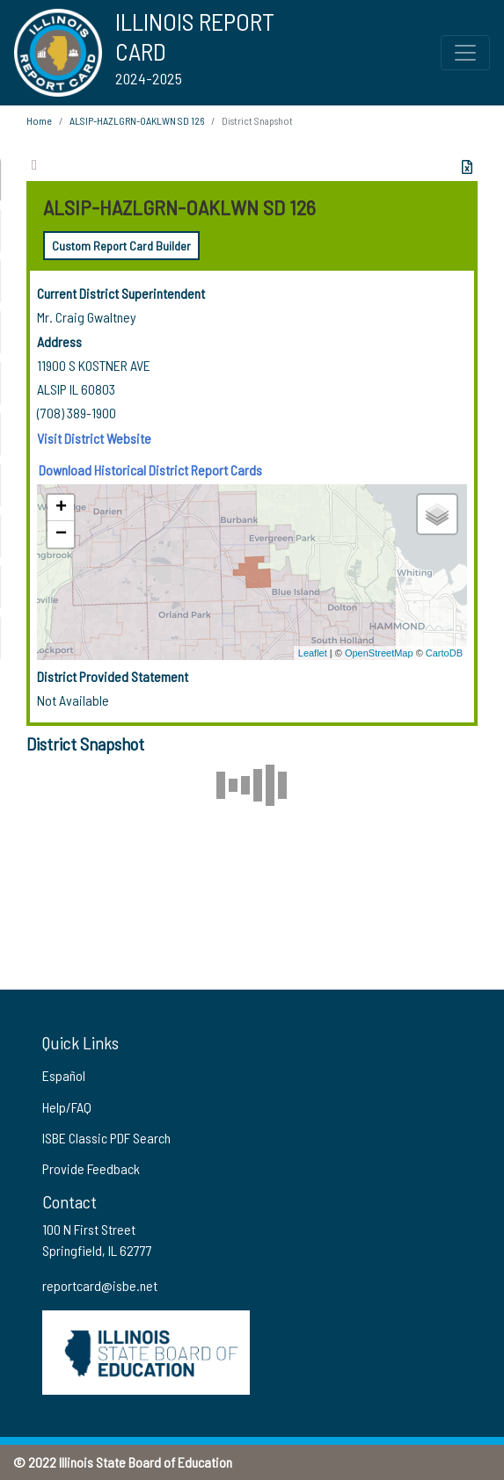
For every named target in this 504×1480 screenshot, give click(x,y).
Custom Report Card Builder (121, 245)
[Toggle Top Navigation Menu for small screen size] (465, 52)
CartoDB (444, 653)
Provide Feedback (91, 1168)
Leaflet (312, 653)
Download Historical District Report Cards (150, 469)
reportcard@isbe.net (99, 1285)
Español (63, 1075)
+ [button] (61, 508)
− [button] (61, 534)
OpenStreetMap (379, 653)
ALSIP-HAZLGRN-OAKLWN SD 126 (136, 120)
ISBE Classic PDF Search (106, 1137)
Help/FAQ (66, 1107)
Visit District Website (94, 438)
